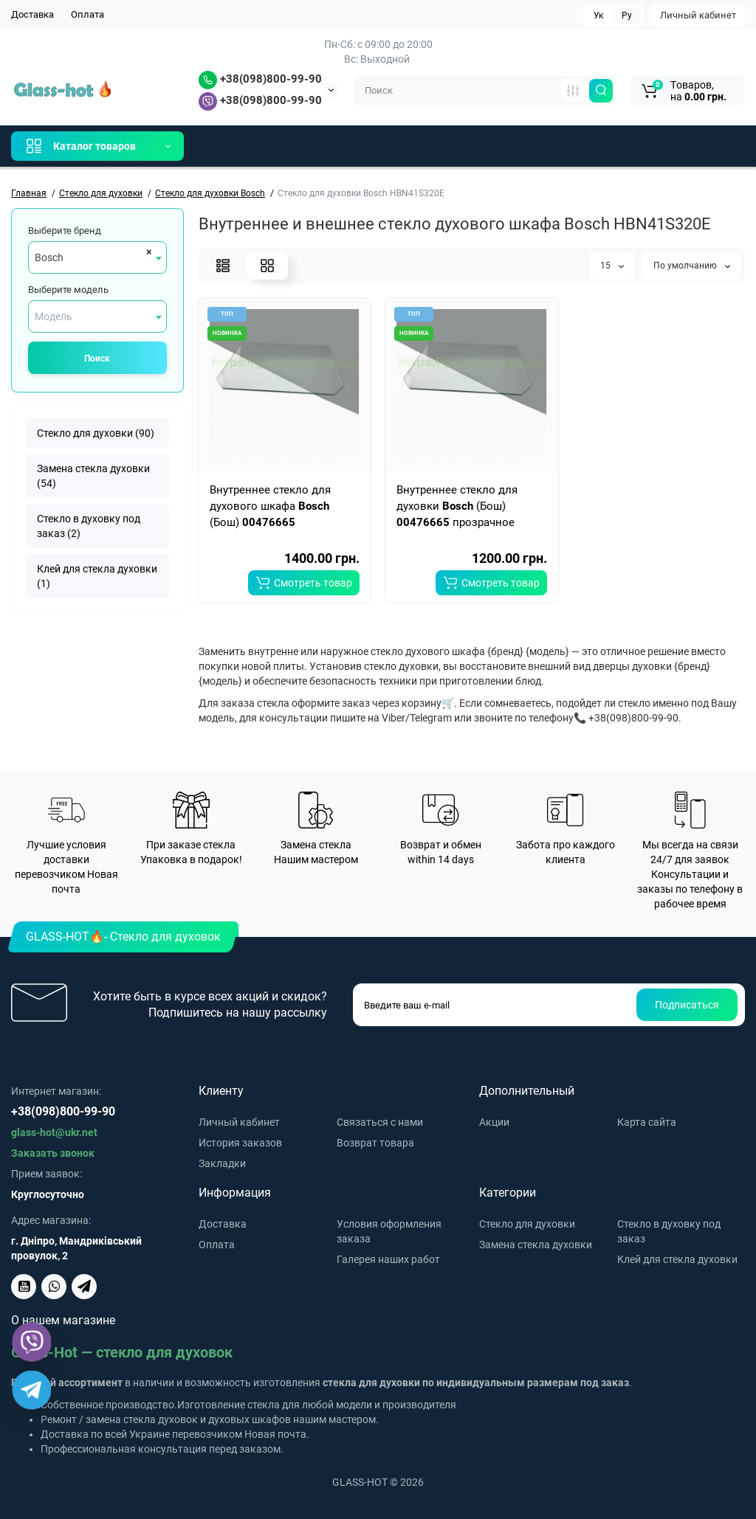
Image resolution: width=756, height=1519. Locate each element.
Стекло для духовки (527, 1224)
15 (612, 265)
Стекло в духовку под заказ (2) (88, 526)
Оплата (87, 14)
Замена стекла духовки (535, 1244)
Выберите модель (68, 289)
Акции (494, 1122)
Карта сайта (646, 1122)
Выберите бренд (64, 230)
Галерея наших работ (388, 1259)
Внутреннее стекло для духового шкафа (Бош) (270, 506)
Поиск (97, 358)
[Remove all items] (146, 251)
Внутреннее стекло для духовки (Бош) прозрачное (457, 506)
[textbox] (97, 316)
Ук (598, 15)
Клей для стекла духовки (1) (97, 576)
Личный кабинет (698, 15)
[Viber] (32, 1342)
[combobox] (97, 257)
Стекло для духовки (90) (95, 433)
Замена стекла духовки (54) (93, 476)
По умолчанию (691, 265)
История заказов (240, 1143)
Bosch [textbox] (49, 257)
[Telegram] (32, 1390)
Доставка (32, 14)
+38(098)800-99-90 (260, 79)
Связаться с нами (380, 1122)
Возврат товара (375, 1143)
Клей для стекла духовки (677, 1259)
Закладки (222, 1163)
